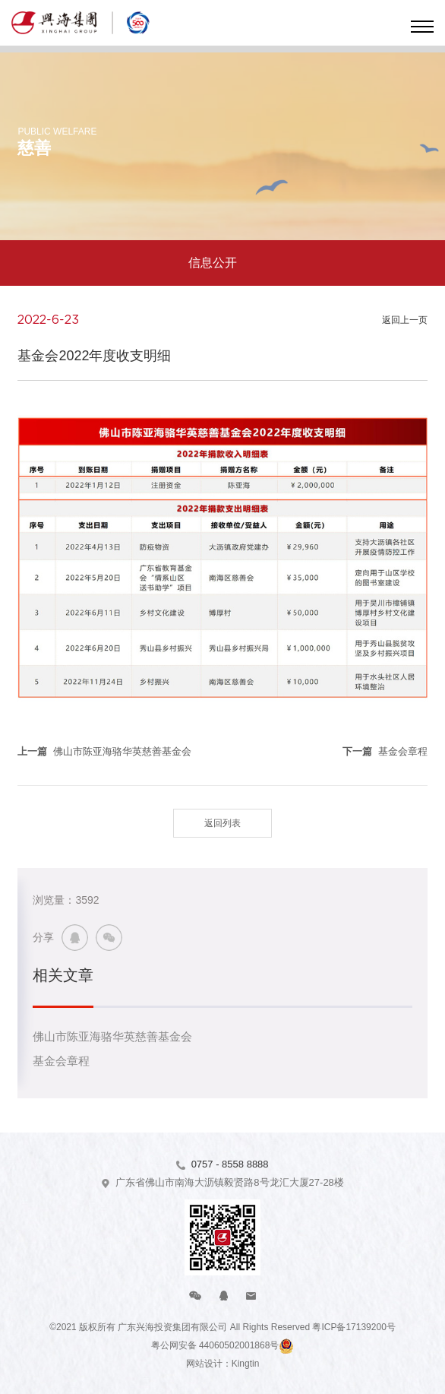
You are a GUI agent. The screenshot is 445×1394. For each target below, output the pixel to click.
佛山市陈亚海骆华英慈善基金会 (112, 1036)
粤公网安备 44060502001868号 (215, 1345)
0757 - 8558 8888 (230, 1164)
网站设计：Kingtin (223, 1363)
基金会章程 (61, 1060)
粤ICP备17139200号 (353, 1327)
